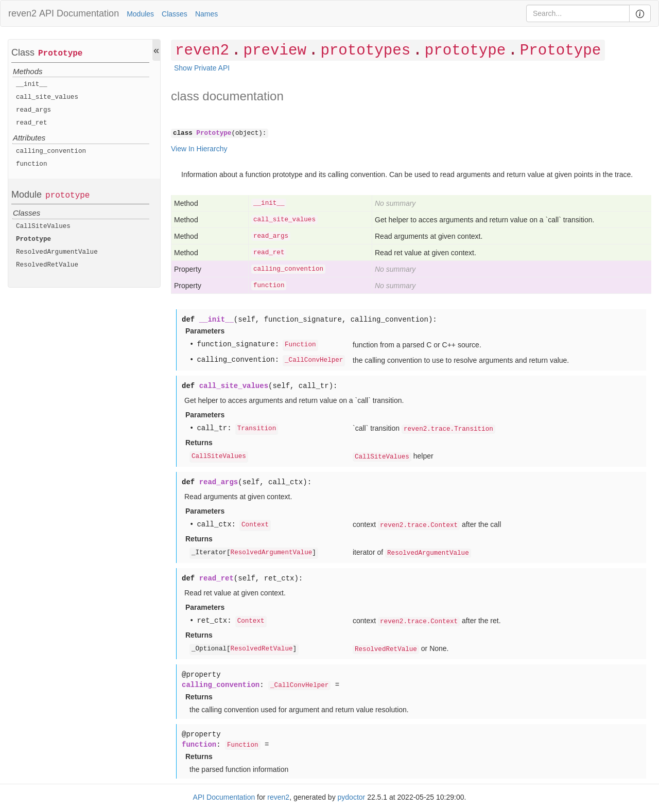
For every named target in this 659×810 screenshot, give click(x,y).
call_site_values (47, 97)
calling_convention (51, 151)
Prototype (60, 53)
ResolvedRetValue (47, 265)
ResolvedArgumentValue (57, 252)
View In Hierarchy (199, 149)
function (31, 164)
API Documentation (79, 13)
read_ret (31, 123)
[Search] (578, 13)
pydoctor (352, 797)
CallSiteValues (43, 226)
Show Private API (202, 68)
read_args (33, 110)
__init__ (31, 84)
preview (274, 50)
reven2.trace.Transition (448, 429)
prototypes (365, 50)
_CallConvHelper (314, 360)
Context (255, 525)
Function (300, 344)
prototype (67, 195)
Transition (256, 428)
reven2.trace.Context (419, 525)
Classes (174, 14)
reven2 (22, 13)
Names (206, 14)
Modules (140, 14)
